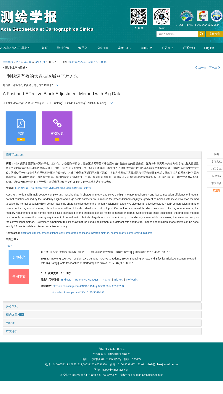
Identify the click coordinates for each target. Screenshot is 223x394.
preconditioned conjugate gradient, (61, 232)
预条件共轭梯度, (39, 188)
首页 (45, 47)
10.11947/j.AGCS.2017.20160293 (87, 61)
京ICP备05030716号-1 (111, 348)
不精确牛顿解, (57, 188)
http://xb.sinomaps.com (115, 369)
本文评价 (12, 331)
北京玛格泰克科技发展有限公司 (88, 374)
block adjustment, (30, 232)
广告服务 (168, 47)
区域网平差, (22, 188)
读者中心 (124, 47)
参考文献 (12, 306)
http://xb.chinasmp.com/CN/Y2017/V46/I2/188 (77, 292)
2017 (19, 61)
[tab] (102, 154)
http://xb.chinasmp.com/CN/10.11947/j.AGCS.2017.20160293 (88, 286)
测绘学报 (8, 61)
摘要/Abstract (14, 154)
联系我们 (189, 47)
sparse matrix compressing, (127, 232)
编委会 (82, 47)
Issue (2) (40, 61)
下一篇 (214, 67)
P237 (9, 245)
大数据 (87, 188)
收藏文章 (53, 273)
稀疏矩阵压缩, (74, 188)
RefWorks (132, 279)
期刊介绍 (63, 47)
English (209, 47)
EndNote (66, 279)
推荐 (68, 273)
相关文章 (15, 314)
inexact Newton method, (96, 232)
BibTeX (118, 279)
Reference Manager (86, 279)
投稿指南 (102, 47)
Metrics (10, 322)
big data (148, 232)
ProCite (106, 279)
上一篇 (200, 67)
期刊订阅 (147, 47)
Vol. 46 (28, 61)
